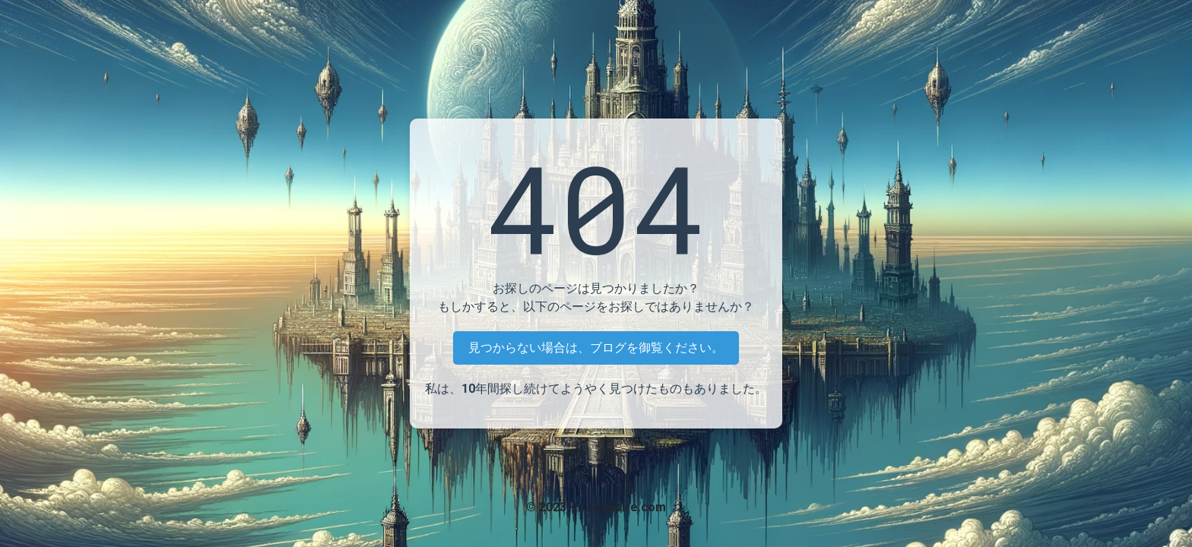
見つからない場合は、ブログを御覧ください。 (596, 347)
